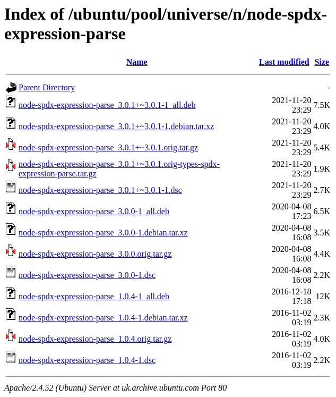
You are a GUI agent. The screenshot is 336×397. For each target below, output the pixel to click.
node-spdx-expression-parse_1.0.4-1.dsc (87, 360)
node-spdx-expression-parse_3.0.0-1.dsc (87, 275)
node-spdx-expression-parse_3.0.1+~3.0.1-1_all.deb (107, 104)
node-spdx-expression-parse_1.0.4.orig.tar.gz (95, 338)
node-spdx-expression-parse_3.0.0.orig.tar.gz (95, 253)
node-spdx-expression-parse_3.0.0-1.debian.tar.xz (103, 232)
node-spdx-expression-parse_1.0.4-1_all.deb (94, 296)
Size (321, 61)
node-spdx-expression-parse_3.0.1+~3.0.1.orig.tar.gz (108, 147)
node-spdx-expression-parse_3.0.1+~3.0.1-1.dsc (100, 190)
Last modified (284, 61)
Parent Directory (47, 87)
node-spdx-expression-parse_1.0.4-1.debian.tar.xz (103, 317)
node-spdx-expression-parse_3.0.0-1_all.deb (94, 211)
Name (137, 61)
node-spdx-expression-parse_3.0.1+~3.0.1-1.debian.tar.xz (116, 126)
